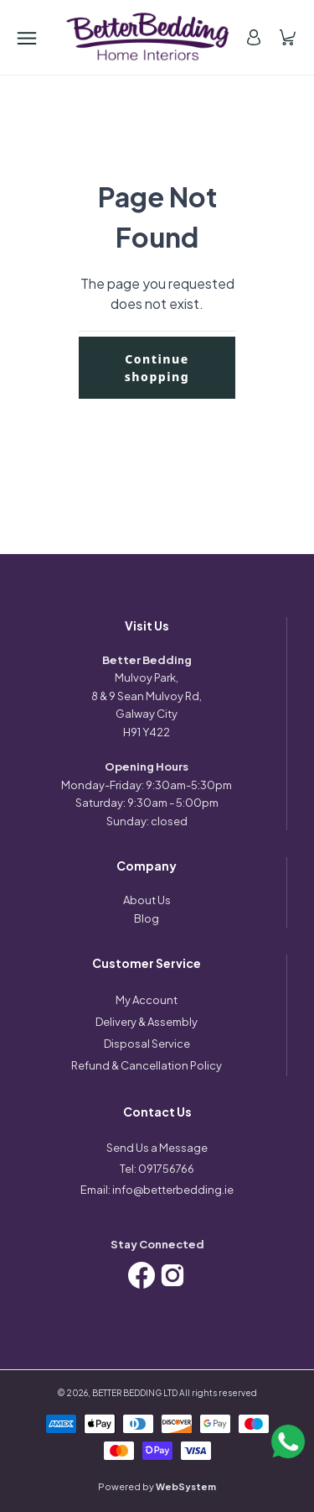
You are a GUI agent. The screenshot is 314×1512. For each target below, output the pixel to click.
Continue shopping (157, 368)
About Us (147, 900)
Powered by (157, 1486)
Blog (146, 918)
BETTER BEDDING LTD (135, 1393)
